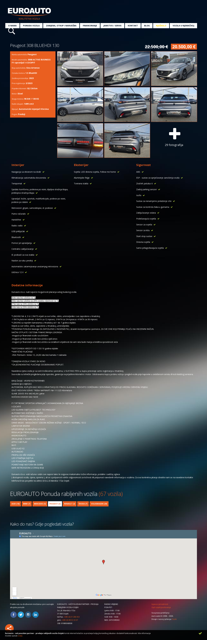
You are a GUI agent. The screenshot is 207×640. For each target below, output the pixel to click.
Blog (147, 25)
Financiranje (90, 25)
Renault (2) (69, 504)
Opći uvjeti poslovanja (161, 607)
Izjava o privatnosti (160, 604)
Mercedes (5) (40, 504)
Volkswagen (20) (99, 504)
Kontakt (133, 25)
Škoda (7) (83, 504)
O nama (12, 25)
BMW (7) (26, 504)
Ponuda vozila (31, 25)
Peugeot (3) (55, 504)
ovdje (20, 636)
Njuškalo (161, 25)
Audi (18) (16, 504)
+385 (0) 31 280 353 (72, 617)
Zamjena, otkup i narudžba (61, 25)
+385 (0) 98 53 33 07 (70, 620)
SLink (174, 619)
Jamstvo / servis (112, 25)
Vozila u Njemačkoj (183, 25)
